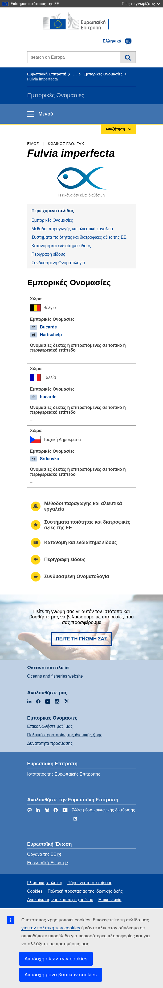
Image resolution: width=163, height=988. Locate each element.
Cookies (35, 891)
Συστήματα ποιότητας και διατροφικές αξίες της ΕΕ (79, 237)
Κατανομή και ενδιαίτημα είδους (61, 245)
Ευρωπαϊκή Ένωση (45, 863)
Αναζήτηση (128, 57)
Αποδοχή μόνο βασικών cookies (61, 974)
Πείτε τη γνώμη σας (81, 638)
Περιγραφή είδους (48, 254)
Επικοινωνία (109, 899)
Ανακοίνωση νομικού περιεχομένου (60, 899)
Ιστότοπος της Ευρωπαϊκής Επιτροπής (63, 774)
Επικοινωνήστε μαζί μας (49, 726)
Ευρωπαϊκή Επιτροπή (46, 74)
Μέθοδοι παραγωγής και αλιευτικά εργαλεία (72, 228)
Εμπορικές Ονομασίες (102, 74)
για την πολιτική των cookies (50, 927)
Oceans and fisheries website (55, 676)
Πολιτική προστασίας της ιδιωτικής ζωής (64, 735)
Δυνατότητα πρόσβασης (50, 743)
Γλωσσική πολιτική (44, 882)
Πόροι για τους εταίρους (89, 882)
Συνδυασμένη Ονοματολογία (58, 262)
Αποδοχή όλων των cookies (56, 958)
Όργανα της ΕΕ (41, 854)
